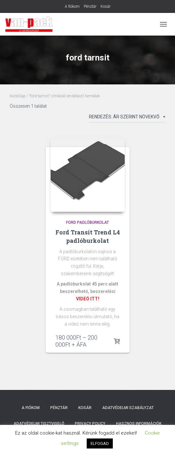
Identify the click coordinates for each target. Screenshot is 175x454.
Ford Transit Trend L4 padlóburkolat (87, 236)
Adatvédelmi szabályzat (128, 407)
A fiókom (72, 6)
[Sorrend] (127, 118)
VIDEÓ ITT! (87, 298)
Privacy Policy (90, 423)
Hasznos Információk (138, 423)
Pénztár (90, 6)
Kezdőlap (17, 96)
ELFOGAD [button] (100, 443)
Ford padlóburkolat (87, 222)
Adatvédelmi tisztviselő (39, 423)
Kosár (106, 6)
